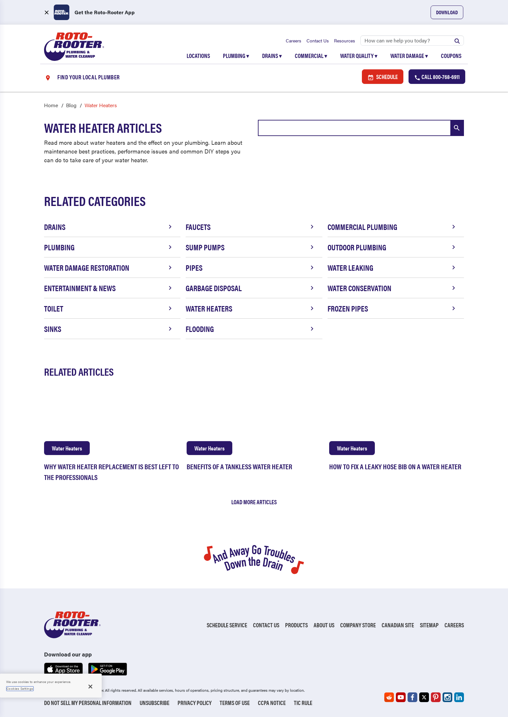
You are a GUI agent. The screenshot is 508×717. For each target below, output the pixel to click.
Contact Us (317, 40)
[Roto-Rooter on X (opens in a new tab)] (424, 697)
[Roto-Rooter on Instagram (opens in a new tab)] (447, 697)
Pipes (251, 267)
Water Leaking (392, 267)
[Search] (412, 40)
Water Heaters (251, 308)
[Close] (90, 686)
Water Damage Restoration (109, 267)
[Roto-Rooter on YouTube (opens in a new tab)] (401, 697)
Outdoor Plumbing (392, 247)
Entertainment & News (109, 288)
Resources (344, 40)
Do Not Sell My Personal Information (88, 703)
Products (296, 625)
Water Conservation (392, 288)
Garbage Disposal (251, 288)
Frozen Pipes (392, 308)
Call (437, 77)
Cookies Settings (19, 688)
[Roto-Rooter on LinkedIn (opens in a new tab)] (459, 697)
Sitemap (429, 625)
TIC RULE (303, 703)
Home (51, 105)
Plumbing (236, 55)
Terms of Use (235, 703)
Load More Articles (254, 502)
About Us (324, 625)
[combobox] (361, 128)
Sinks (109, 329)
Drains (272, 55)
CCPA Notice (272, 703)
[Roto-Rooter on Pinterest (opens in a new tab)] (436, 697)
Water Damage (409, 55)
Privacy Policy (195, 703)
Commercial (311, 55)
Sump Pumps (251, 247)
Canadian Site (398, 625)
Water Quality (358, 55)
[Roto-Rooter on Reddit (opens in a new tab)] (389, 697)
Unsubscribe (154, 703)
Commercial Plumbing (392, 227)
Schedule (382, 77)
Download (447, 12)
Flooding (251, 329)
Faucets (251, 227)
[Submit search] (457, 40)
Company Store (358, 625)
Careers (293, 40)
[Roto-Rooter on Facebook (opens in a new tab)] (412, 697)
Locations (198, 55)
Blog (71, 105)
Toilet (109, 308)
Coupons (451, 55)
